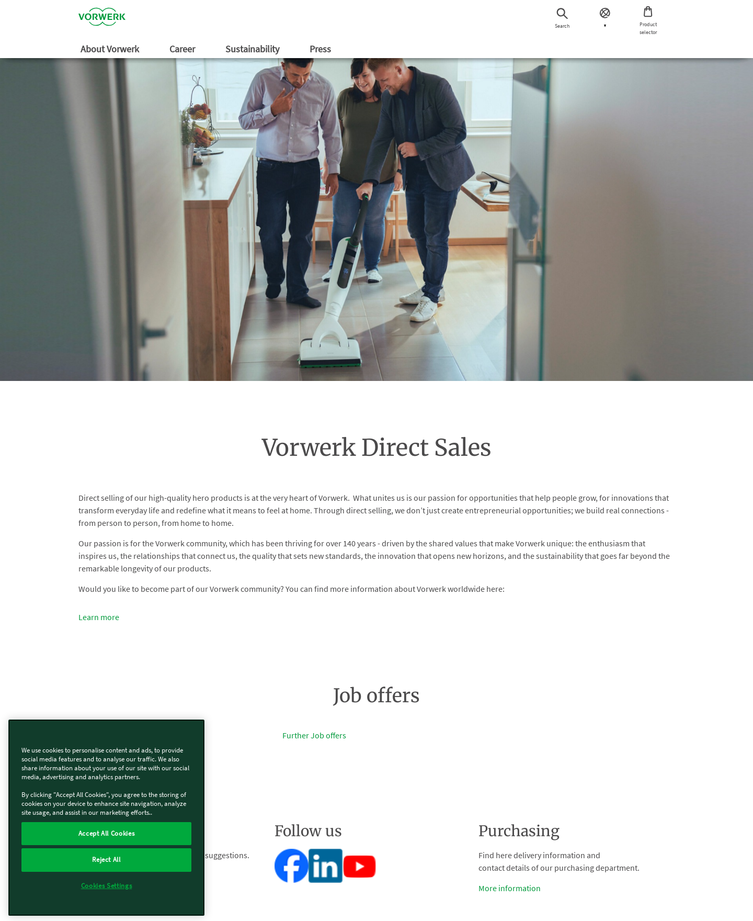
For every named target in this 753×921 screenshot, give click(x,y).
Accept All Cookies (106, 833)
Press (321, 49)
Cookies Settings (106, 885)
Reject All (106, 859)
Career (183, 49)
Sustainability (253, 49)
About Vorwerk (111, 49)
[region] (106, 818)
